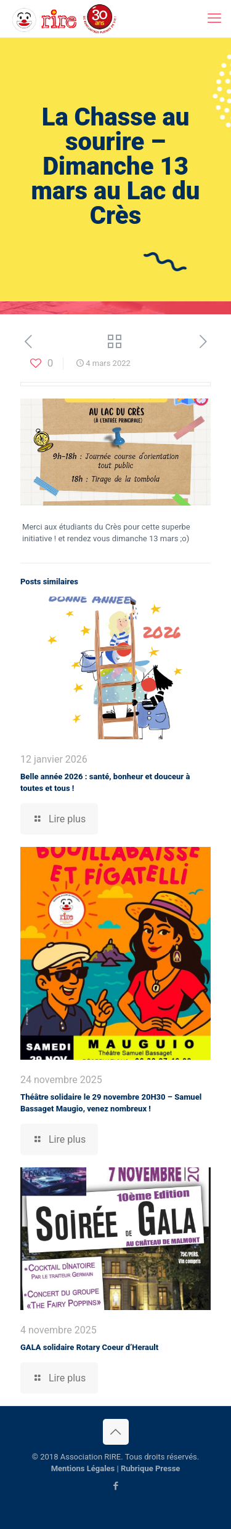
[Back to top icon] (116, 1432)
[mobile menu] (214, 18)
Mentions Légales (83, 1468)
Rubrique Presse (150, 1468)
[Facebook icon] (115, 1485)
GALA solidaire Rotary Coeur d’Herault (89, 1347)
